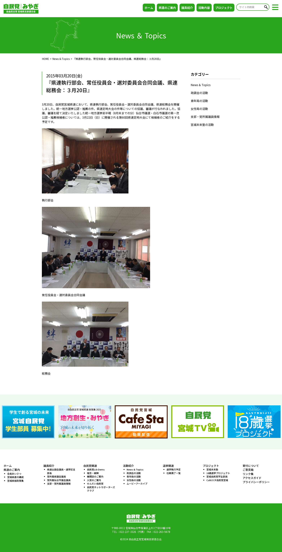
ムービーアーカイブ (137, 483)
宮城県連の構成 (15, 477)
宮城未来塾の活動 (202, 124)
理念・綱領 (93, 473)
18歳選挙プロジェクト (218, 473)
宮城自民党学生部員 (217, 476)
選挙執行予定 (174, 469)
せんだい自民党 (95, 483)
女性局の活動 (199, 108)
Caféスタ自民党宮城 (217, 480)
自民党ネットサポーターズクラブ (101, 489)
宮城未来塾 (212, 469)
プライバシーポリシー (256, 482)
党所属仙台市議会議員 (59, 480)
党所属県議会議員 (56, 476)
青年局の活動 (199, 101)
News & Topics (61, 59)
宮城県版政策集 (15, 480)
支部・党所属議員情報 (205, 116)
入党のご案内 (94, 480)
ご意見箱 (248, 470)
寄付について (251, 466)
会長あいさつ (14, 473)
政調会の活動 (199, 93)
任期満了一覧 (174, 473)
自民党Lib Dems (96, 469)
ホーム (149, 7)
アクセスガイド (252, 478)
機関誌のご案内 (95, 476)
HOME (45, 59)
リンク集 (248, 474)
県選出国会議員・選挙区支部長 (61, 471)
